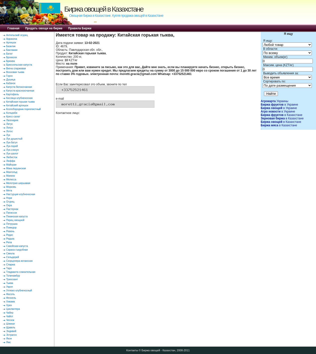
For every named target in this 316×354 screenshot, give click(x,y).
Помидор (11, 227)
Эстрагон (11, 335)
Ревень (10, 231)
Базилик (11, 46)
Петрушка (12, 224)
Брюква (10, 61)
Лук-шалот (12, 153)
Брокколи (11, 57)
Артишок (11, 42)
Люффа (10, 161)
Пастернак (12, 209)
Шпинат (10, 323)
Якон (9, 338)
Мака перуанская (16, 168)
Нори (9, 198)
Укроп (9, 286)
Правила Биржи (79, 28)
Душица (10, 79)
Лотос (9, 131)
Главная (13, 28)
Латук (9, 124)
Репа (9, 242)
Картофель (12, 94)
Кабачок (10, 83)
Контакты (132, 350)
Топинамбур (13, 275)
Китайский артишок (17, 105)
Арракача (11, 38)
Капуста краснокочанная (20, 90)
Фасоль (10, 294)
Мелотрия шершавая (18, 183)
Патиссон (11, 212)
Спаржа (10, 264)
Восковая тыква (15, 72)
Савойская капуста (17, 246)
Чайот (9, 316)
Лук (8, 135)
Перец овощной (15, 220)
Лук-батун (11, 142)
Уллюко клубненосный (19, 290)
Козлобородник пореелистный (23, 109)
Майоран (11, 164)
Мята (9, 190)
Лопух (9, 127)
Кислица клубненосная (19, 98)
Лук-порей (12, 146)
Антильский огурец (17, 35)
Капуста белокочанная (19, 87)
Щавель (10, 327)
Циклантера (13, 309)
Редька (10, 238)
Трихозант (12, 279)
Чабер (9, 312)
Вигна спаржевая (16, 68)
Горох (9, 76)
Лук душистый (14, 138)
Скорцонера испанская (19, 261)
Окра (9, 205)
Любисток (11, 157)
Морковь (11, 187)
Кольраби (11, 113)
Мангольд (11, 172)
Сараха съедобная (17, 249)
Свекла (10, 253)
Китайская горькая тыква (20, 101)
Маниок (10, 175)
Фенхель (11, 298)
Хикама (10, 301)
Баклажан (12, 50)
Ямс (8, 342)
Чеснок (10, 320)
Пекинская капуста (17, 216)
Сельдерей (12, 257)
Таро (9, 268)
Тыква (9, 283)
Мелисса (11, 179)
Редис (9, 235)
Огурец (10, 201)
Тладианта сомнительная (20, 272)
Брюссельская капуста (19, 64)
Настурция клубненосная (20, 194)
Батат (9, 53)
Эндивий (11, 331)
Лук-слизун (12, 150)
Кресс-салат (13, 116)
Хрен (9, 305)
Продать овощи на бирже (43, 28)
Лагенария (12, 120)
